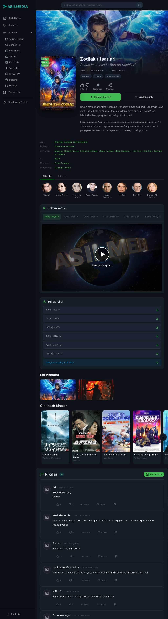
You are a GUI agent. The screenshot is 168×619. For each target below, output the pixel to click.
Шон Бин (147, 151)
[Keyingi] (163, 437)
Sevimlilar (10, 25)
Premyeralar (12, 92)
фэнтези (85, 76)
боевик (98, 76)
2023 (82, 70)
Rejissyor (62, 176)
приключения (113, 76)
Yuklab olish (144, 97)
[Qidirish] (139, 5)
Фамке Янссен (71, 151)
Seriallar (11, 56)
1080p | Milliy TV (153, 216)
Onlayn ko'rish (100, 97)
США (92, 70)
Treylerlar (12, 68)
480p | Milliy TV (111, 216)
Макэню (59, 151)
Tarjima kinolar (14, 39)
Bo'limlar (18, 32)
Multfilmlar (12, 62)
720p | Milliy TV (132, 216)
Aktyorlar (47, 176)
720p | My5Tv (71, 216)
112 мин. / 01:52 (117, 70)
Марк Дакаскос (123, 151)
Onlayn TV (12, 74)
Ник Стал (136, 151)
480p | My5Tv (52, 216)
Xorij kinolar (13, 45)
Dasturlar (11, 79)
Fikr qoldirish (154, 474)
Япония (100, 70)
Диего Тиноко (106, 151)
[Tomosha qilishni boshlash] (102, 257)
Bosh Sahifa (12, 18)
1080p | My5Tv (90, 216)
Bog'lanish (14, 614)
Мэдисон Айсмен (89, 151)
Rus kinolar (12, 50)
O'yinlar (11, 85)
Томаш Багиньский (64, 146)
